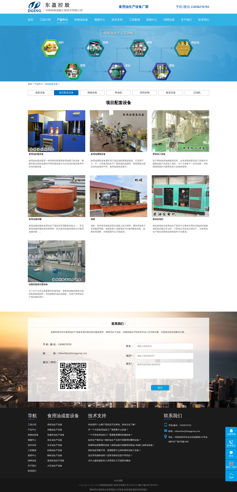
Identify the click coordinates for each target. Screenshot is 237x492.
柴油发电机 (158, 219)
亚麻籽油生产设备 (55, 435)
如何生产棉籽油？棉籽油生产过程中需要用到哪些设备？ (114, 440)
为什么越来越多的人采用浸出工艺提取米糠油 (109, 460)
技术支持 (117, 19)
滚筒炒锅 (144, 92)
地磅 (93, 219)
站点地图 (118, 480)
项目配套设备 (51, 84)
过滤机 (197, 92)
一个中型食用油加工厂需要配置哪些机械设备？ (110, 435)
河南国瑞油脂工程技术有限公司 (114, 485)
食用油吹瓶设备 (36, 154)
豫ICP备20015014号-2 (148, 485)
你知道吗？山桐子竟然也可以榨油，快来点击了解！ (112, 424)
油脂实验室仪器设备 (38, 284)
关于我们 (186, 19)
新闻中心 (151, 19)
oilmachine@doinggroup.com (72, 353)
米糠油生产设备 (54, 430)
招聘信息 (169, 19)
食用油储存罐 (35, 219)
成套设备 (40, 92)
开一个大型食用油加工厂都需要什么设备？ (108, 430)
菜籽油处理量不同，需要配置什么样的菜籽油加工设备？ (114, 450)
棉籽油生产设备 (54, 455)
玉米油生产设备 (54, 445)
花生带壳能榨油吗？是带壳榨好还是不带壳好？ (110, 455)
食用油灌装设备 (98, 154)
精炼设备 (92, 92)
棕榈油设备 (81, 19)
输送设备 (171, 92)
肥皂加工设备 (159, 154)
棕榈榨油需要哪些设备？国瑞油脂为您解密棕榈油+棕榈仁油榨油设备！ (121, 445)
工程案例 (134, 19)
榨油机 (118, 92)
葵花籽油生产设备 (55, 460)
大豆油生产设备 (54, 466)
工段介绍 (45, 19)
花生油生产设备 (54, 440)
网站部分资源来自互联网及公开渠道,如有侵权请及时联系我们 (118, 490)
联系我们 (203, 19)
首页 (30, 19)
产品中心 (62, 19)
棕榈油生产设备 (54, 450)
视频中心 (99, 19)
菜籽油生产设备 (54, 424)
